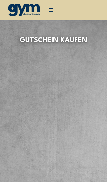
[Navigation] (51, 10)
